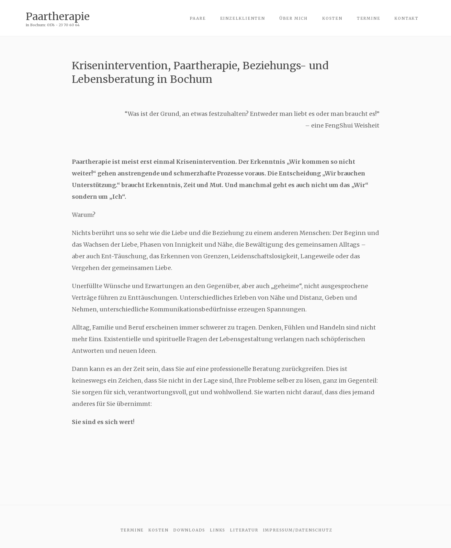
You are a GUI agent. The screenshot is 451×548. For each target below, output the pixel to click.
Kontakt (406, 18)
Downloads (189, 530)
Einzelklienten (242, 18)
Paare (198, 18)
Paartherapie (58, 16)
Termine (368, 18)
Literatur (244, 530)
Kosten (332, 18)
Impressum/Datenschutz (298, 530)
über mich (293, 18)
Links (217, 530)
